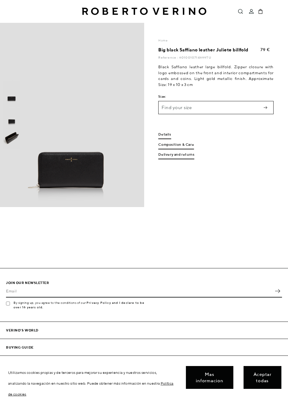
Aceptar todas (262, 377)
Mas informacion (209, 377)
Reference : (168, 57)
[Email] (139, 291)
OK (277, 291)
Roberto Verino (144, 11)
